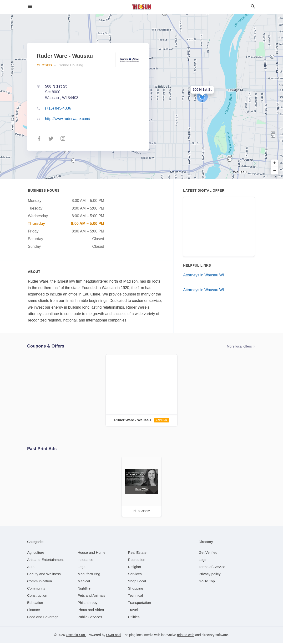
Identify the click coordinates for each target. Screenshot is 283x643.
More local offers (241, 346)
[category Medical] (84, 581)
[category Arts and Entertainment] (45, 560)
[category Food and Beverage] (43, 617)
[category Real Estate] (137, 552)
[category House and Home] (92, 552)
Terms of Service (212, 567)
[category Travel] (133, 610)
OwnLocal (113, 635)
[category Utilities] (133, 617)
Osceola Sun (76, 635)
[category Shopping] (135, 588)
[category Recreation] (136, 560)
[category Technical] (135, 595)
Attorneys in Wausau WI (203, 275)
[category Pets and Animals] (91, 595)
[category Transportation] (139, 603)
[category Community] (36, 588)
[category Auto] (31, 567)
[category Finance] (33, 610)
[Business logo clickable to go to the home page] (141, 7)
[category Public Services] (90, 617)
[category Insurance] (85, 560)
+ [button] (274, 163)
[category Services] (135, 574)
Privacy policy (210, 574)
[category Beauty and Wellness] (44, 574)
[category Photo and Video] (91, 610)
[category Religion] (134, 567)
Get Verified (208, 552)
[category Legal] (82, 567)
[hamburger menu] (30, 7)
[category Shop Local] (137, 581)
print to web (185, 635)
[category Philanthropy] (87, 603)
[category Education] (35, 603)
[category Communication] (39, 581)
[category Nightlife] (84, 588)
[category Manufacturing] (89, 574)
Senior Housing (71, 65)
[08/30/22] (141, 486)
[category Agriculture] (35, 552)
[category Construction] (37, 595)
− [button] (274, 170)
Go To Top (207, 581)
